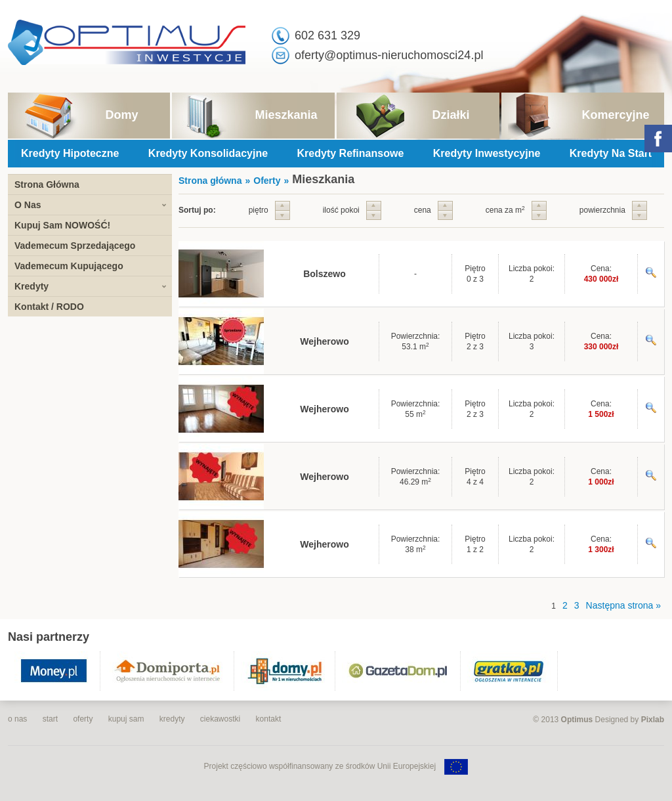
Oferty (266, 180)
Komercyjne (615, 114)
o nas (17, 719)
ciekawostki (220, 719)
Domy (121, 114)
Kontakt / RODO (49, 306)
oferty (83, 719)
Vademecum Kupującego (68, 266)
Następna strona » (623, 605)
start (50, 719)
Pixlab (652, 719)
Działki (450, 114)
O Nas (27, 205)
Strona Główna (46, 184)
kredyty (172, 719)
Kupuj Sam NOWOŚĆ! (62, 225)
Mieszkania (286, 114)
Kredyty (31, 286)
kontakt (269, 719)
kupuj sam (126, 719)
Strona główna (210, 180)
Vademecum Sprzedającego (74, 245)
